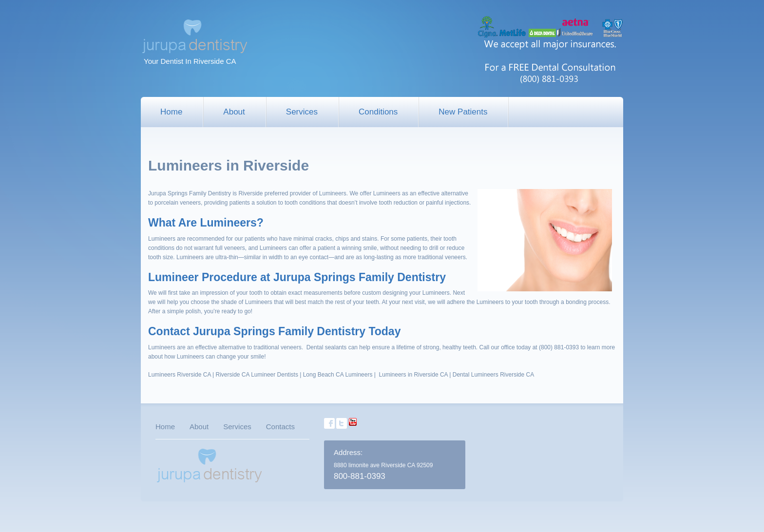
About (234, 111)
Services (302, 111)
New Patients (463, 111)
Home (171, 111)
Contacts (280, 426)
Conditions (378, 111)
